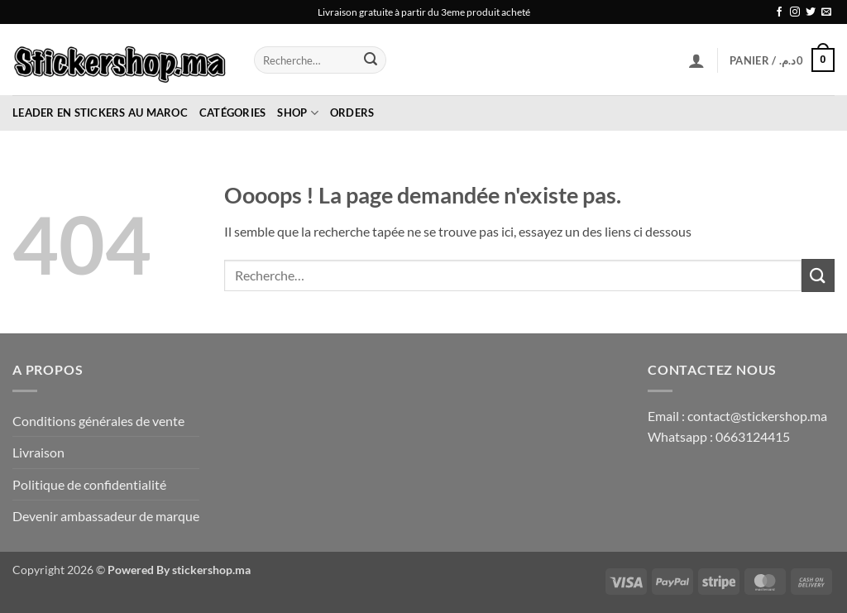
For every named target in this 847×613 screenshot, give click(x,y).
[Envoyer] (371, 60)
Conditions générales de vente (98, 421)
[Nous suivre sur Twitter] (811, 12)
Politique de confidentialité (89, 484)
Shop (297, 113)
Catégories (232, 112)
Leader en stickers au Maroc (100, 112)
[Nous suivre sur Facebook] (779, 12)
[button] (696, 60)
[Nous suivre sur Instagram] (795, 12)
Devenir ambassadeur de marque (105, 516)
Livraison (38, 452)
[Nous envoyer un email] (826, 12)
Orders (352, 112)
